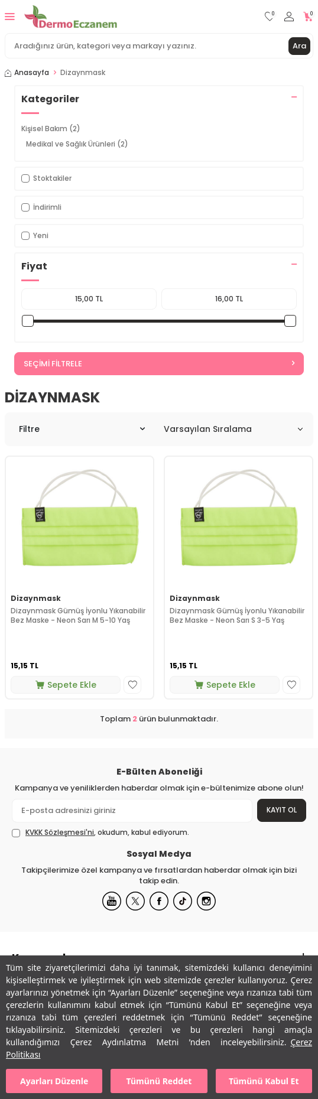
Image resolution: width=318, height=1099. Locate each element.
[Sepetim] (308, 17)
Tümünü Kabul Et (263, 1081)
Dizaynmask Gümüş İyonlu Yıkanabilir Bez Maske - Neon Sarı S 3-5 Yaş (237, 615)
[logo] (70, 16)
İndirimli (41, 207)
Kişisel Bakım (50, 128)
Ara (299, 45)
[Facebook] (159, 901)
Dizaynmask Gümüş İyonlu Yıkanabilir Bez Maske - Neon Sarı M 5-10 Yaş (78, 615)
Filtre (82, 429)
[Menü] (10, 16)
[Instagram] (206, 901)
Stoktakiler (46, 178)
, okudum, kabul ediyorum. (100, 832)
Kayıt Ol (282, 810)
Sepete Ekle (65, 685)
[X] (135, 901)
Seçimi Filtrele (159, 363)
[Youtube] (111, 901)
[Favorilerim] (270, 17)
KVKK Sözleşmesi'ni (59, 832)
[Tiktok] (182, 901)
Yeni (34, 235)
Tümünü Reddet (159, 1081)
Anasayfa (27, 72)
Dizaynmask (36, 598)
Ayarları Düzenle (54, 1081)
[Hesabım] (289, 17)
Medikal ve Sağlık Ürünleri (77, 144)
